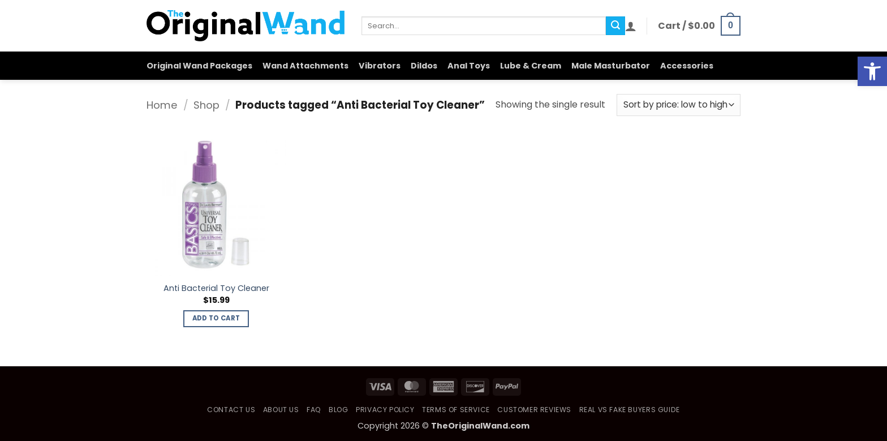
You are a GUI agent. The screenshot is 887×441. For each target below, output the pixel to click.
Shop (206, 105)
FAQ (314, 409)
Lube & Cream (530, 65)
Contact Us (231, 409)
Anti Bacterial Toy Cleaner (216, 288)
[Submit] (615, 26)
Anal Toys (468, 65)
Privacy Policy (385, 409)
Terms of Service (456, 409)
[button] (630, 26)
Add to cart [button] (216, 318)
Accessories (686, 65)
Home (162, 105)
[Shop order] (678, 105)
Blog (338, 409)
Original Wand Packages (199, 65)
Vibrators (380, 65)
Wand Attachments (305, 65)
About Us (281, 409)
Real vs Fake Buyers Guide (629, 409)
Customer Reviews (534, 409)
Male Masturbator (610, 65)
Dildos (424, 65)
